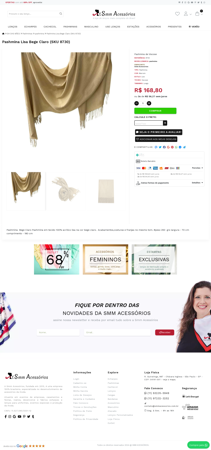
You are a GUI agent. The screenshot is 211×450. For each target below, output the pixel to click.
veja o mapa (169, 379)
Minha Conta (80, 387)
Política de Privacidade (85, 419)
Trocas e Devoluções (85, 407)
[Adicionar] (149, 103)
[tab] (169, 155)
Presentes (175, 26)
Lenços (12, 26)
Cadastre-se (79, 383)
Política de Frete (82, 411)
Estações (133, 26)
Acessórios (153, 26)
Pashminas (70, 26)
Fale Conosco (80, 403)
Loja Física (114, 419)
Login (76, 379)
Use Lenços (112, 26)
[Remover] (136, 103)
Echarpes (30, 26)
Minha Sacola (80, 391)
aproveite (37, 2)
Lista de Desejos (82, 395)
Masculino (91, 26)
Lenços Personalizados (120, 415)
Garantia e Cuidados (84, 399)
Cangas (111, 395)
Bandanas (113, 399)
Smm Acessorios (141, 67)
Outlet (111, 423)
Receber (165, 332)
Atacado (112, 411)
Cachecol (50, 26)
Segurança (78, 415)
